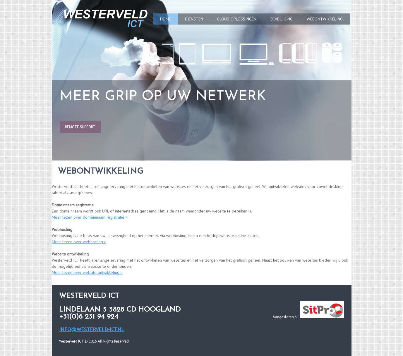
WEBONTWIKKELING (325, 19)
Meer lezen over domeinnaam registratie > (90, 217)
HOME (165, 19)
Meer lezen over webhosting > (79, 241)
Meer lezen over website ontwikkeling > (87, 272)
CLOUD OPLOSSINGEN (236, 19)
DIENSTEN (194, 19)
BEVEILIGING (281, 19)
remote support (80, 127)
